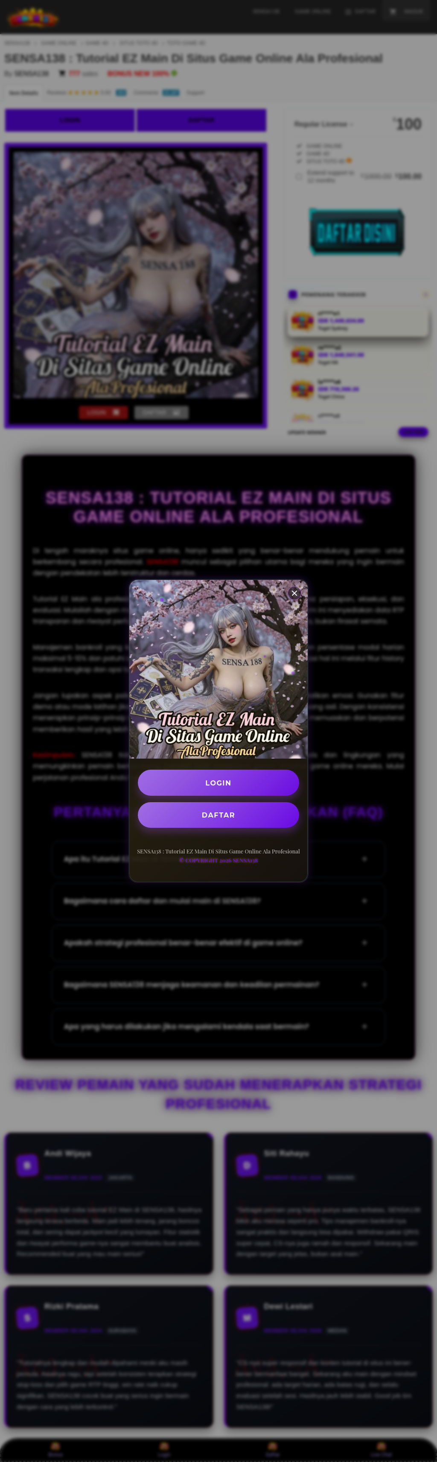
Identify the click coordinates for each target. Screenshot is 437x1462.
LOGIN (219, 783)
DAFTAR (218, 815)
